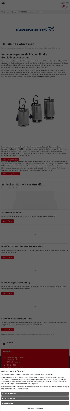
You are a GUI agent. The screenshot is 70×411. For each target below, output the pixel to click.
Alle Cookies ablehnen (8, 398)
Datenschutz (39, 408)
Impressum (30, 408)
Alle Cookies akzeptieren (9, 393)
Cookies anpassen (7, 403)
